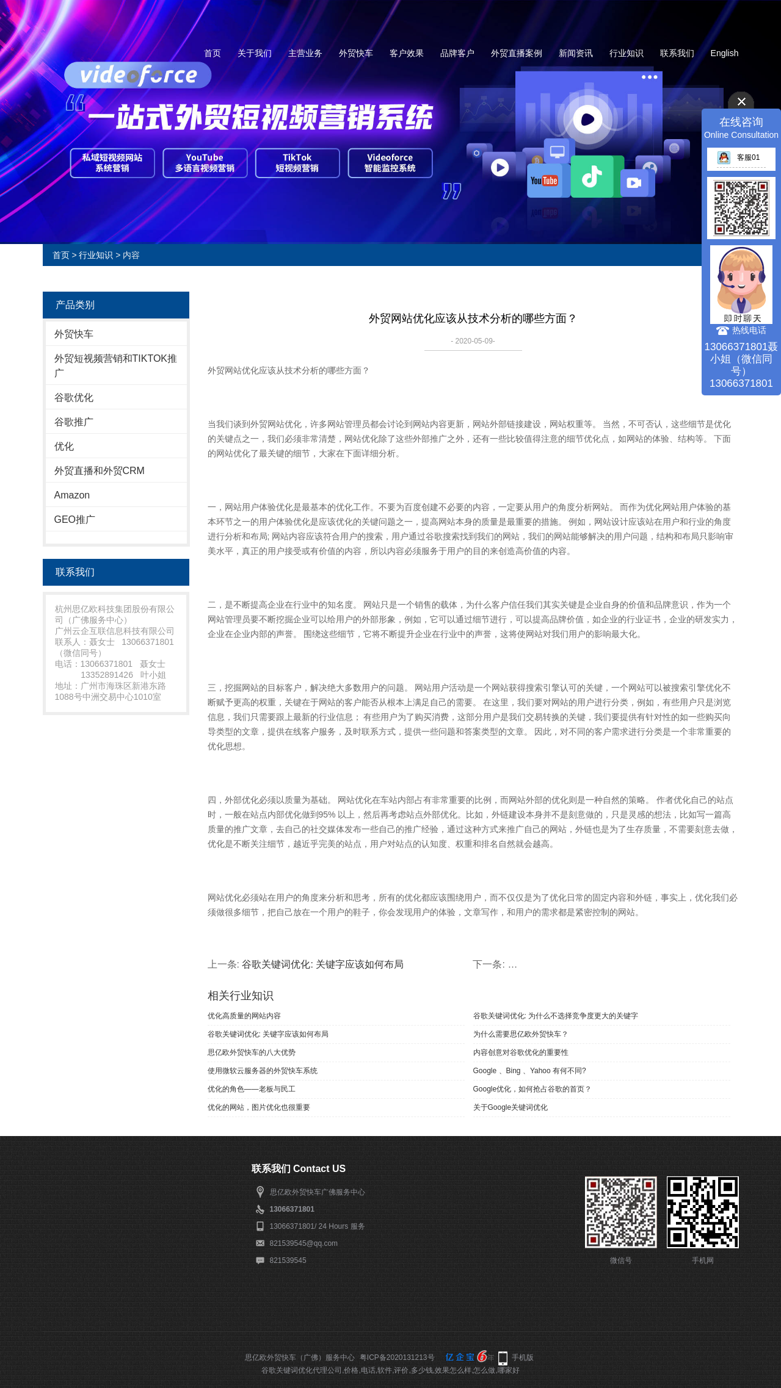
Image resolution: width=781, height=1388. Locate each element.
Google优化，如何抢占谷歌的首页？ (532, 1089)
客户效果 (407, 53)
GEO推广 (75, 519)
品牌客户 (457, 53)
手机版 (523, 1357)
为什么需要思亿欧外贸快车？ (520, 1034)
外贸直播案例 (516, 53)
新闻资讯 (576, 53)
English (725, 53)
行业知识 (626, 53)
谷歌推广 (73, 422)
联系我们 (677, 53)
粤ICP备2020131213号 (397, 1357)
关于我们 (255, 53)
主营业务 (305, 53)
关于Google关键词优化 (510, 1107)
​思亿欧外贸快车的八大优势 (252, 1052)
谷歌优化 (73, 397)
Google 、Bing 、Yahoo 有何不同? (529, 1070)
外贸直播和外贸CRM (99, 471)
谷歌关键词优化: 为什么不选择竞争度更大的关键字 (556, 1016)
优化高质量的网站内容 (244, 1016)
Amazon (72, 495)
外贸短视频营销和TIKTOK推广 (116, 365)
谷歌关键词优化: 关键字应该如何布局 (323, 964)
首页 (212, 53)
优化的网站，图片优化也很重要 (259, 1107)
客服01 (738, 157)
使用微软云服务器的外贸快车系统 (263, 1070)
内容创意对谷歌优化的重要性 (520, 1052)
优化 (64, 446)
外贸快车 (356, 53)
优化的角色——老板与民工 (252, 1089)
